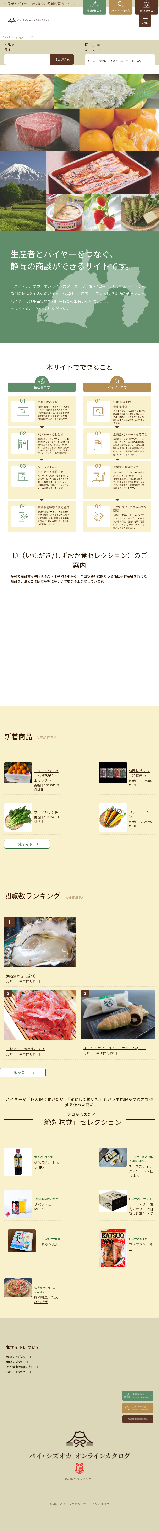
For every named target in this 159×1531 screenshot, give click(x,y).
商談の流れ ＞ (17, 1361)
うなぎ (113, 60)
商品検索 (62, 59)
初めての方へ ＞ (19, 1356)
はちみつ (136, 60)
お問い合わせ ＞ (19, 1371)
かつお (102, 60)
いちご (91, 60)
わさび (124, 60)
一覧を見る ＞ (27, 843)
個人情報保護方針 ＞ (22, 1366)
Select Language (13, 37)
